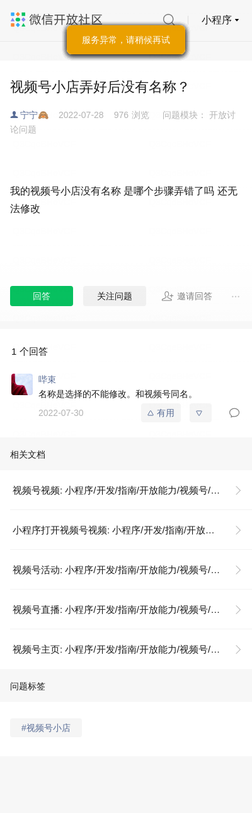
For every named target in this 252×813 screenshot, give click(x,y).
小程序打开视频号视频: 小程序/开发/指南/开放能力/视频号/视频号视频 (132, 530)
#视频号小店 (46, 728)
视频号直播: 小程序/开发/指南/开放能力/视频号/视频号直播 (132, 609)
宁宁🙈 (34, 115)
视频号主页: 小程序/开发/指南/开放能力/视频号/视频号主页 (132, 649)
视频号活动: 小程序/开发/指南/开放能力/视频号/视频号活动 (132, 569)
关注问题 (114, 296)
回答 (41, 296)
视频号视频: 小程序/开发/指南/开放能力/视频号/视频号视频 (132, 490)
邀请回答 (186, 296)
